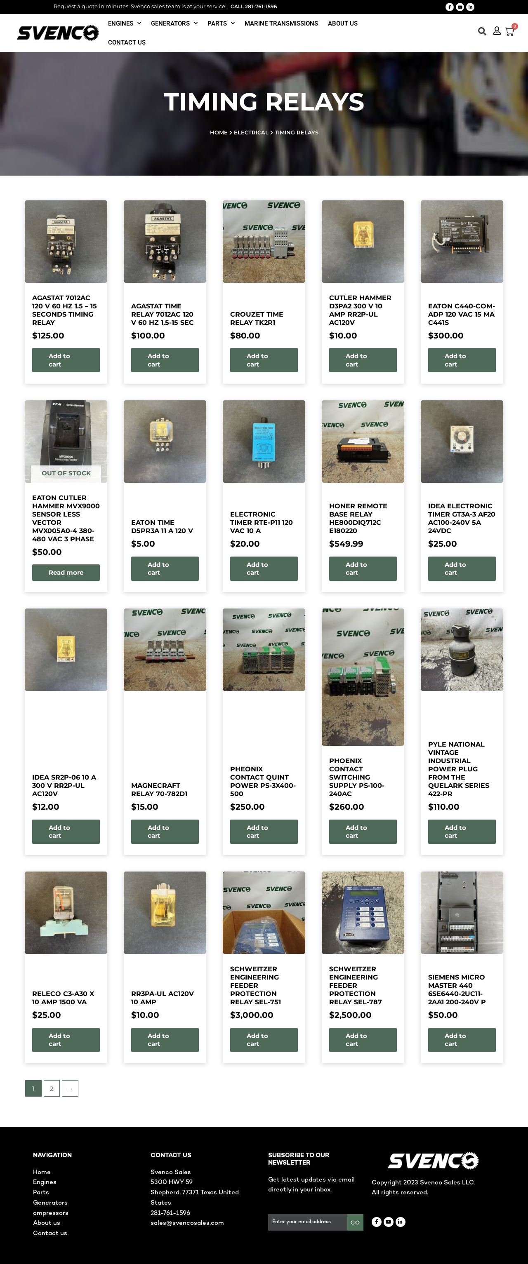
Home (219, 132)
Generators (174, 23)
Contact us (127, 42)
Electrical (251, 132)
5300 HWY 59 (172, 1182)
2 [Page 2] (8, 1088)
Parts (221, 23)
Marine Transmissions (281, 23)
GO (355, 1222)
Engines (124, 23)
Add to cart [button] (114, 360)
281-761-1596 (170, 1213)
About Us (343, 23)
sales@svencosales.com (187, 1223)
